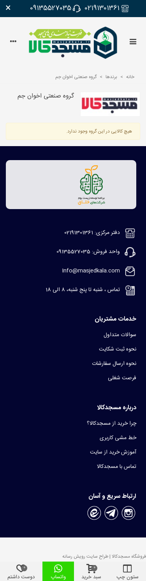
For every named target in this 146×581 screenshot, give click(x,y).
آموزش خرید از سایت (113, 452)
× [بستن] (8, 9)
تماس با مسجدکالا (116, 466)
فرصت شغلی (122, 378)
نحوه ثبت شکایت (117, 349)
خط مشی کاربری (118, 438)
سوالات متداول (120, 335)
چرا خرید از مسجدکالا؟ (111, 423)
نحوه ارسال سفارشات (114, 363)
